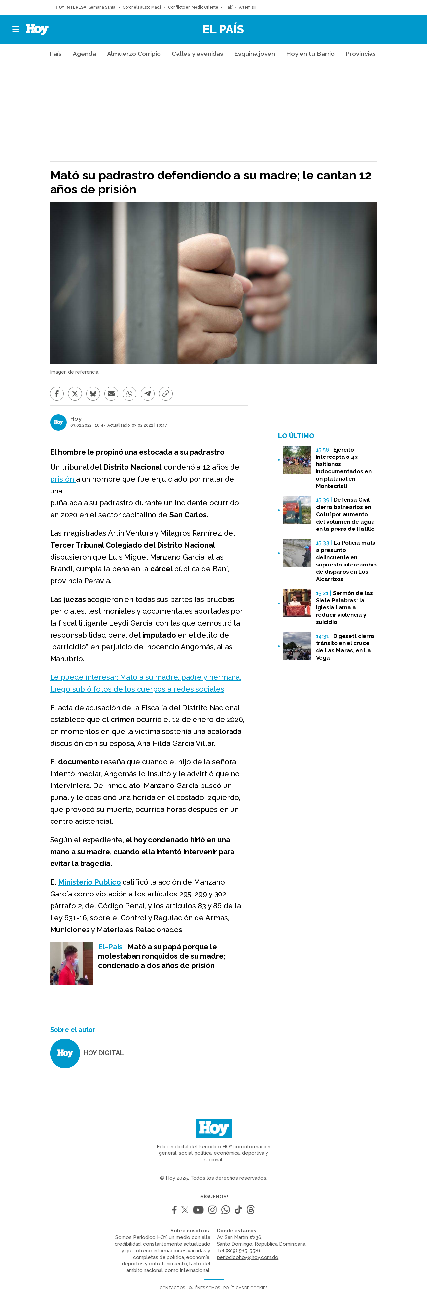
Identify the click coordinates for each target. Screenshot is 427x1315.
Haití (229, 7)
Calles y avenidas (197, 53)
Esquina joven (254, 53)
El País (223, 29)
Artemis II (247, 7)
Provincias (360, 53)
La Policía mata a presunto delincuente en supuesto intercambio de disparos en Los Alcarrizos (346, 560)
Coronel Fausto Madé (142, 7)
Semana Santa (103, 7)
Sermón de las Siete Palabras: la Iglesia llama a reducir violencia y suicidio (344, 607)
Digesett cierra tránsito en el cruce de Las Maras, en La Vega (345, 647)
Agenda (84, 53)
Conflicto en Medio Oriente (193, 7)
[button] (16, 29)
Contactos (172, 1288)
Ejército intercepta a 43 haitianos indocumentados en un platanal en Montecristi (344, 467)
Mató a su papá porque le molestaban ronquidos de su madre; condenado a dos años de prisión (162, 955)
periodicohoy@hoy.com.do (248, 1257)
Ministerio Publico (89, 882)
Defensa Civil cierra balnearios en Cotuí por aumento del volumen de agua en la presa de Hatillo (345, 514)
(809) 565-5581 (243, 1251)
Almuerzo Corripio (134, 53)
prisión (63, 479)
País (56, 53)
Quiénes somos (204, 1288)
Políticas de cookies (245, 1288)
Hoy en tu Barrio (310, 53)
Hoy (76, 419)
